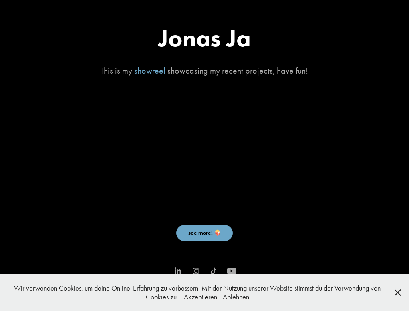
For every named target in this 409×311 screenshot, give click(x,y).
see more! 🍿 (204, 232)
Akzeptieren (200, 297)
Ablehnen (236, 297)
